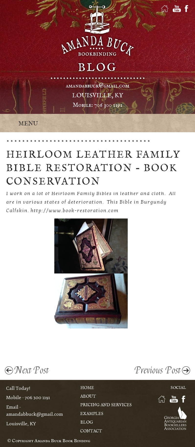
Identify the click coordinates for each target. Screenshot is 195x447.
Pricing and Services (106, 405)
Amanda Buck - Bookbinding (97, 30)
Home (87, 388)
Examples (91, 413)
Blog (86, 422)
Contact (91, 431)
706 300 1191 (108, 105)
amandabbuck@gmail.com (97, 86)
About (88, 396)
